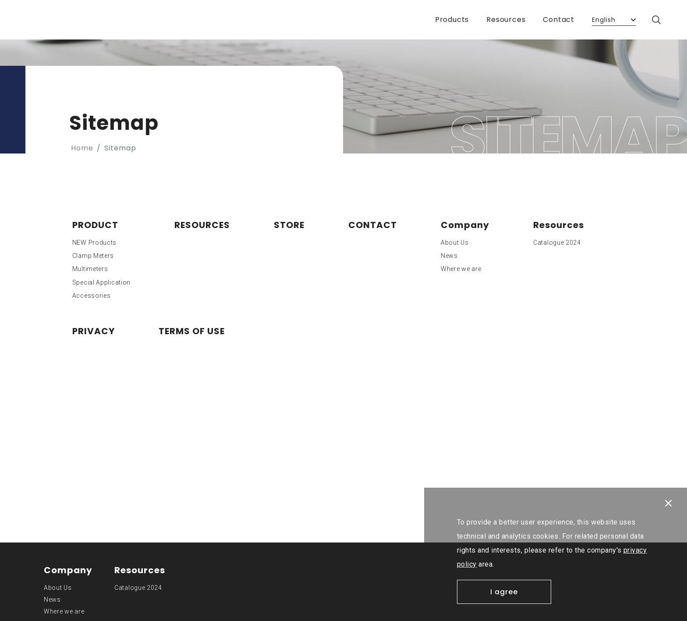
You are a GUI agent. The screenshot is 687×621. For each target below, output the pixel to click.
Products (452, 19)
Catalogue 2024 (557, 242)
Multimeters (90, 268)
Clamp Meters (93, 255)
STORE (289, 225)
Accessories (91, 295)
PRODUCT (95, 225)
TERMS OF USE (192, 331)
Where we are (461, 268)
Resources (505, 19)
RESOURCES (202, 225)
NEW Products (94, 242)
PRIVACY (93, 331)
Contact (558, 19)
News (449, 255)
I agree (504, 592)
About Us (455, 242)
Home (82, 148)
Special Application (101, 282)
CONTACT (372, 225)
